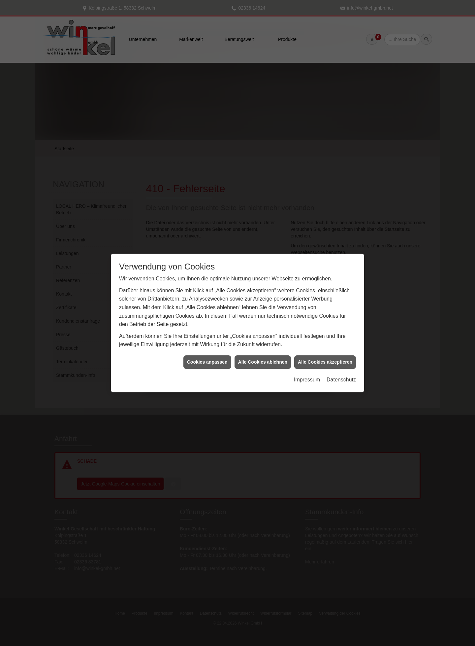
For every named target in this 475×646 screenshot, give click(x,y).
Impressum (307, 369)
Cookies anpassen (207, 350)
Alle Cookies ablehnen (262, 350)
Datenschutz (341, 369)
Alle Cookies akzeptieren (325, 350)
